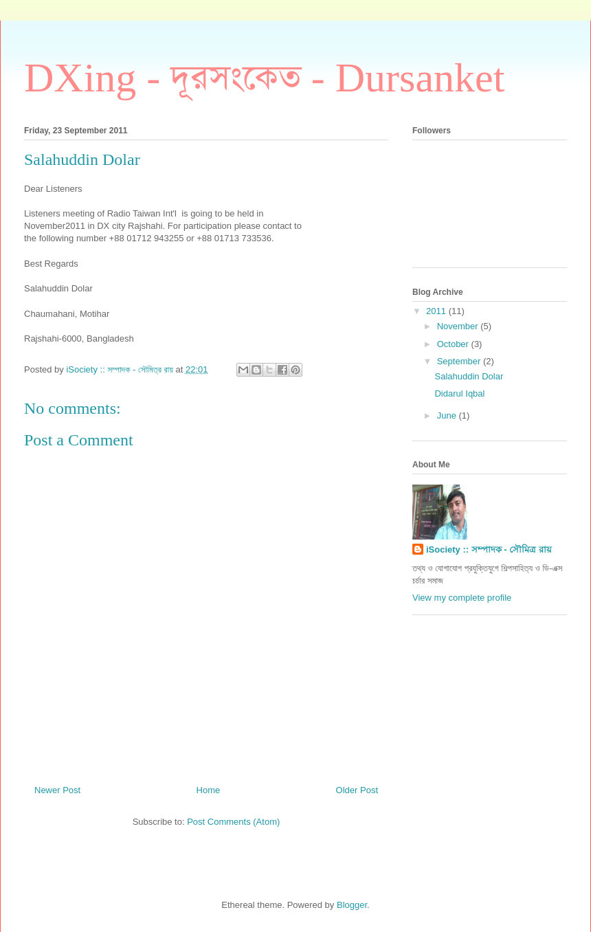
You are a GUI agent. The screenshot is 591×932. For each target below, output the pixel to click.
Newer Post (57, 790)
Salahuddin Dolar (468, 376)
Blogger (352, 905)
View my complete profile (461, 597)
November (459, 326)
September (460, 361)
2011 (437, 311)
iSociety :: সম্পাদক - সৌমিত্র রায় (489, 549)
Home (209, 790)
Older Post (357, 790)
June (448, 415)
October (454, 344)
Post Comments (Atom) (233, 822)
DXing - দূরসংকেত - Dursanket (264, 77)
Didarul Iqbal (459, 393)
